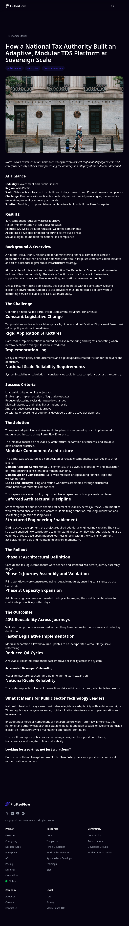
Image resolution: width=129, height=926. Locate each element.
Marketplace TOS (56, 908)
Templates (52, 841)
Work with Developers (59, 852)
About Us (10, 896)
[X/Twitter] (7, 813)
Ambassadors (95, 841)
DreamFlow (11, 875)
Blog (49, 869)
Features (10, 835)
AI (6, 858)
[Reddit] (23, 813)
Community (94, 835)
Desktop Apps (13, 846)
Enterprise (11, 852)
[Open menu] (120, 6)
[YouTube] (17, 813)
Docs (49, 835)
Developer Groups (98, 846)
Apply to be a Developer (60, 858)
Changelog (11, 841)
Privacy (50, 902)
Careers (9, 902)
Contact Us (11, 908)
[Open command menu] (113, 6)
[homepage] (15, 6)
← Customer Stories (16, 35)
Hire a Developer (56, 846)
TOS (49, 896)
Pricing (9, 863)
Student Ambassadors (100, 852)
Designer (10, 869)
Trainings (52, 863)
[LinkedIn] (12, 813)
